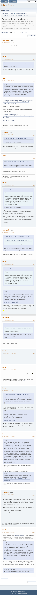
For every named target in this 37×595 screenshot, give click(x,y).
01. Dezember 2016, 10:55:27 (8, 185)
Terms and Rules (16, 591)
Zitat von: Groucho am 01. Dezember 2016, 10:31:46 (17, 161)
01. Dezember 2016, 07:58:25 (8, 42)
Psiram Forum (7, 5)
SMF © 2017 (17, 593)
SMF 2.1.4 (12, 593)
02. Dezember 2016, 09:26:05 (8, 436)
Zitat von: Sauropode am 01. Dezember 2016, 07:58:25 (17, 63)
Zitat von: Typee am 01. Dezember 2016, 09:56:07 (16, 138)
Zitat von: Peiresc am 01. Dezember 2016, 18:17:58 (16, 394)
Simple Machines (23, 593)
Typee (4, 78)
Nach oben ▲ (23, 591)
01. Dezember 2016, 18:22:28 (8, 320)
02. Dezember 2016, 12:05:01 (8, 494)
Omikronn (5, 492)
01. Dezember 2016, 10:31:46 (8, 134)
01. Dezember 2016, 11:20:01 (8, 232)
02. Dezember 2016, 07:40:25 (8, 390)
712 (26, 32)
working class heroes (19, 535)
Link (24, 380)
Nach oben (4, 579)
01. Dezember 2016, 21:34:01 (10, 353)
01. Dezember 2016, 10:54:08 (8, 157)
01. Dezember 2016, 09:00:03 (8, 59)
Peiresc (4, 182)
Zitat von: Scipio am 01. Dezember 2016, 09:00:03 (16, 324)
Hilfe (11, 591)
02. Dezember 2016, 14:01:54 (8, 532)
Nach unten (5, 32)
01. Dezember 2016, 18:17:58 (8, 264)
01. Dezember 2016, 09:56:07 (8, 80)
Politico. (6, 558)
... (16, 32)
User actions (31, 35)
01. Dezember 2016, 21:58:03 (10, 369)
